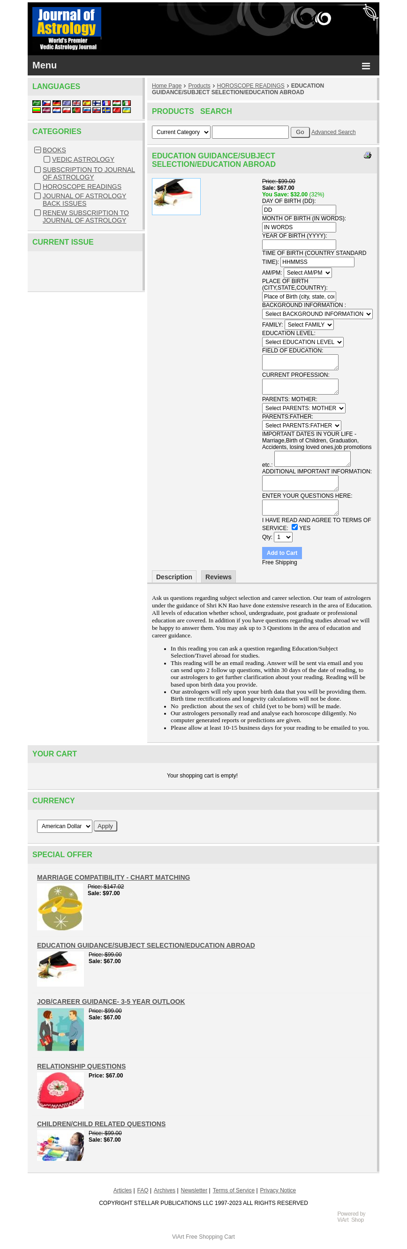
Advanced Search (333, 132)
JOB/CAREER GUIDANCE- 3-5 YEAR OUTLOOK (111, 1001)
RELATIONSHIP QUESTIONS (81, 1066)
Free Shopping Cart (210, 1237)
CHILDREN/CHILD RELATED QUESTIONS (101, 1124)
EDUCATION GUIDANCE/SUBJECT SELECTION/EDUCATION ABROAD (238, 89)
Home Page (166, 85)
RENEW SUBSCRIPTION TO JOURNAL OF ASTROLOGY (86, 216)
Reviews (218, 577)
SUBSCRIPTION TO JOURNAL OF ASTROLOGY (89, 173)
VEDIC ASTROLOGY (83, 159)
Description (174, 577)
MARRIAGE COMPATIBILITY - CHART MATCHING (113, 877)
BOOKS (54, 150)
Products (199, 85)
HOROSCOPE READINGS (82, 186)
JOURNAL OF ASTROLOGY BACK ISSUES (84, 199)
